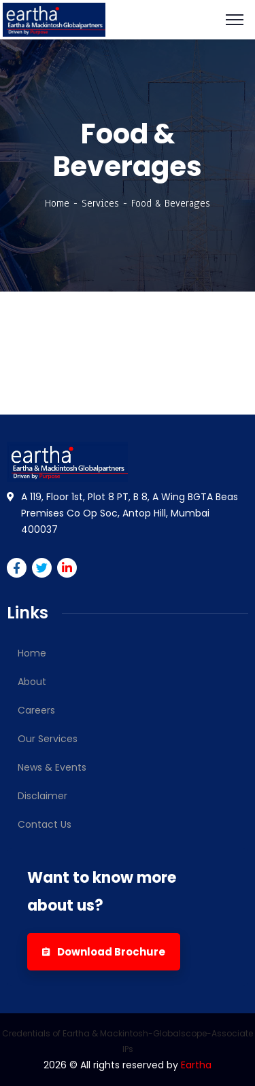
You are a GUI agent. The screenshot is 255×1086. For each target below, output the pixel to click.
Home (57, 203)
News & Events (52, 767)
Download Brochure (103, 952)
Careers (36, 710)
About (32, 681)
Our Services (48, 739)
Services (100, 203)
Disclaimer (42, 796)
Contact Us (44, 824)
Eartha (196, 1065)
